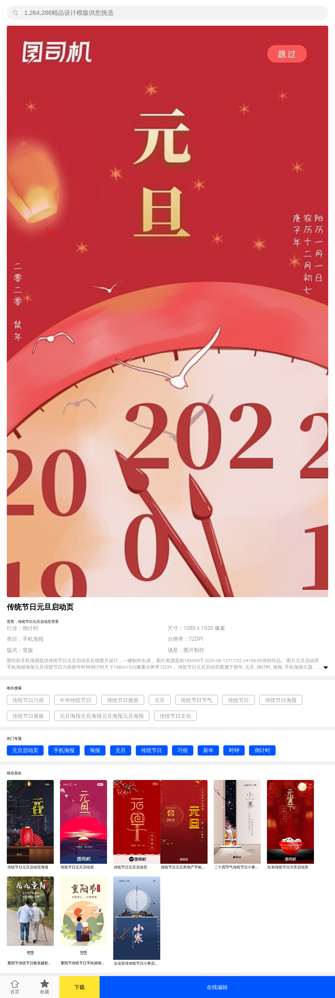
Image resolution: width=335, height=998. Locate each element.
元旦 (159, 700)
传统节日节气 (196, 700)
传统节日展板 (28, 715)
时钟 (234, 750)
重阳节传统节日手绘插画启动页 (84, 963)
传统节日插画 (123, 700)
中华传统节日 (75, 700)
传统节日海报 (281, 700)
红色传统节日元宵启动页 (288, 867)
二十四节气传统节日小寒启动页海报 (237, 867)
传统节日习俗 (28, 700)
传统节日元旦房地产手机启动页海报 (184, 867)
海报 (95, 750)
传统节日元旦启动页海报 (27, 867)
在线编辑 (217, 987)
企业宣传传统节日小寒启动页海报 (137, 963)
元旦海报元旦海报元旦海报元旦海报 (102, 715)
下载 (79, 987)
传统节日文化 (175, 715)
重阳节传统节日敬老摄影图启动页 (30, 963)
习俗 (182, 750)
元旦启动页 (25, 750)
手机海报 (64, 750)
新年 (208, 750)
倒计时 (262, 750)
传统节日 (238, 700)
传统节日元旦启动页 (77, 867)
